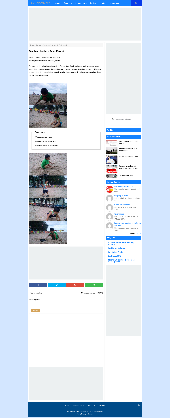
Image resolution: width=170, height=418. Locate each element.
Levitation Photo (115, 252)
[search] (125, 119)
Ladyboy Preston (121, 195)
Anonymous (119, 214)
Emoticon (35, 312)
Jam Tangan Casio (126, 175)
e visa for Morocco (122, 205)
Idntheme (89, 415)
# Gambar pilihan (36, 294)
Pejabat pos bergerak (45, 137)
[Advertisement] (85, 24)
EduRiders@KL (114, 256)
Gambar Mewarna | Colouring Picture (121, 243)
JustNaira (138, 233)
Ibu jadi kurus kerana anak (128, 157)
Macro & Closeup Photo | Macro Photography (122, 261)
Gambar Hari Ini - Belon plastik (48, 147)
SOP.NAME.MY (84, 412)
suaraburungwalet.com (123, 186)
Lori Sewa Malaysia (116, 248)
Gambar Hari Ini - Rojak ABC (47, 142)
